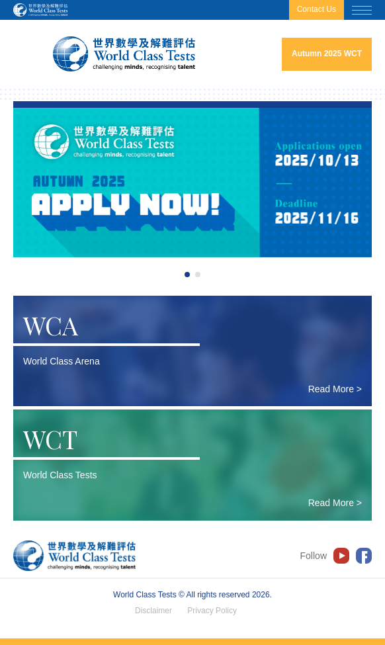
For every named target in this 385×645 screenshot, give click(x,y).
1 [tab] (187, 274)
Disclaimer (153, 610)
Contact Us (316, 9)
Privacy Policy (212, 610)
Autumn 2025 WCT (327, 53)
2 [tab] (197, 274)
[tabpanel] (192, 182)
